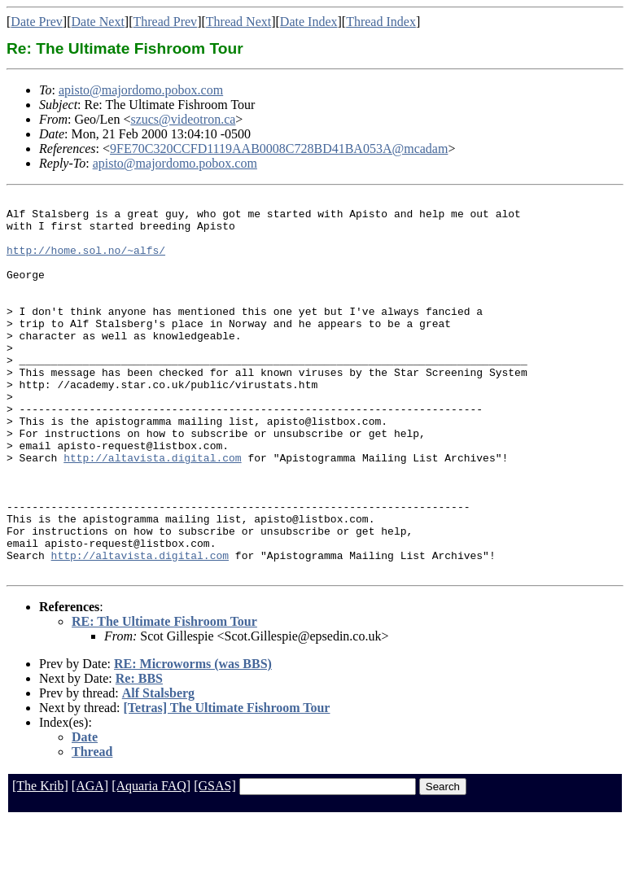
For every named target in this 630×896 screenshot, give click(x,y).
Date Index (309, 21)
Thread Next (238, 21)
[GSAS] (215, 861)
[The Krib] (40, 861)
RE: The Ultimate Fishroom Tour (164, 697)
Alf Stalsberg (158, 769)
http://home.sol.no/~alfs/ (86, 262)
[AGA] (90, 861)
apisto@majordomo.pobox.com (141, 90)
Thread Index (381, 21)
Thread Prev (165, 21)
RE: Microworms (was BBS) (193, 739)
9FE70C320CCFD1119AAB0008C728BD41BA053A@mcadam (279, 148)
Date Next (98, 21)
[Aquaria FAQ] (151, 861)
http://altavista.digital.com (152, 511)
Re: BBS (139, 754)
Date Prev (37, 21)
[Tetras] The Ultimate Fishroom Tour (227, 783)
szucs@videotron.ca (182, 119)
